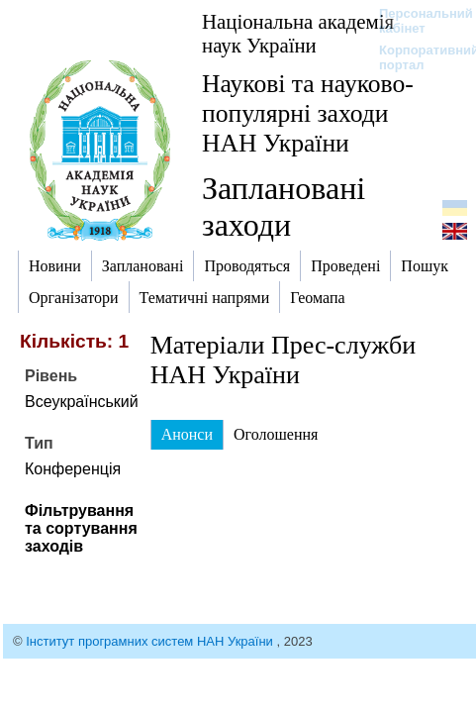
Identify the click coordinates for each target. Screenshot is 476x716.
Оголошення (276, 434)
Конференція (73, 468)
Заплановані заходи (283, 206)
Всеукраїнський (82, 401)
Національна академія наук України (298, 33)
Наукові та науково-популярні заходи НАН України (308, 113)
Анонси (187, 434)
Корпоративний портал (416, 57)
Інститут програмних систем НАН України (151, 641)
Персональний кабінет (416, 21)
